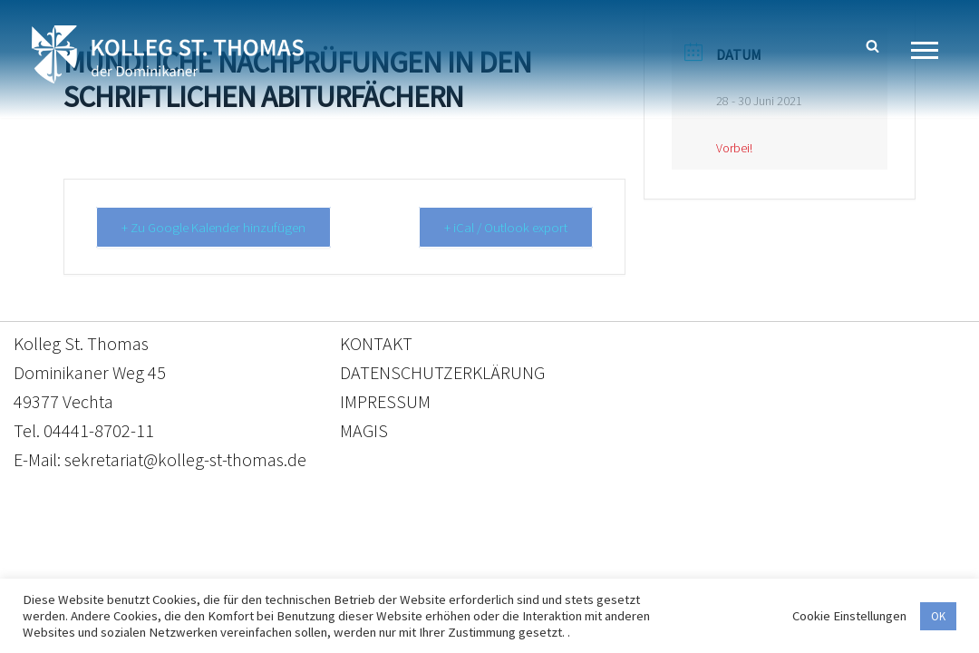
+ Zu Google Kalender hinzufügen (214, 227)
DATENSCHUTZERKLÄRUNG (442, 372)
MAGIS (364, 430)
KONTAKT (376, 343)
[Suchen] (872, 46)
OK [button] (938, 616)
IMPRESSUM (385, 401)
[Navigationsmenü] (931, 50)
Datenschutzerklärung (471, 568)
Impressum (637, 568)
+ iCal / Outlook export (505, 227)
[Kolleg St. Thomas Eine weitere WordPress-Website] (168, 54)
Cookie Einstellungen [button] (849, 616)
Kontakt (319, 568)
